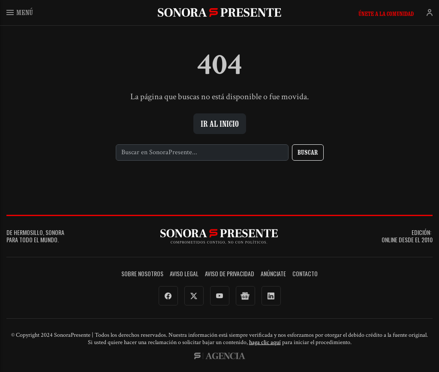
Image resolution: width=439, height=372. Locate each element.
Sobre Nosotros (142, 273)
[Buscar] (202, 152)
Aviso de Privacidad (229, 273)
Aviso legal (184, 273)
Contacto (305, 273)
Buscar (308, 152)
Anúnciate (273, 273)
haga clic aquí (265, 342)
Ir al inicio (220, 124)
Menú (19, 12)
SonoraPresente (219, 12)
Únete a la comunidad (386, 14)
